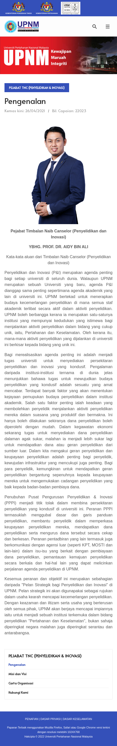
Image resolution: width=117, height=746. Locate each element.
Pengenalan (16, 665)
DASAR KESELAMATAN (77, 718)
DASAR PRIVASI (50, 718)
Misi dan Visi (17, 674)
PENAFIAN (31, 718)
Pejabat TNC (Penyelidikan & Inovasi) (37, 88)
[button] (108, 26)
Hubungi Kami (18, 692)
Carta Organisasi (20, 683)
